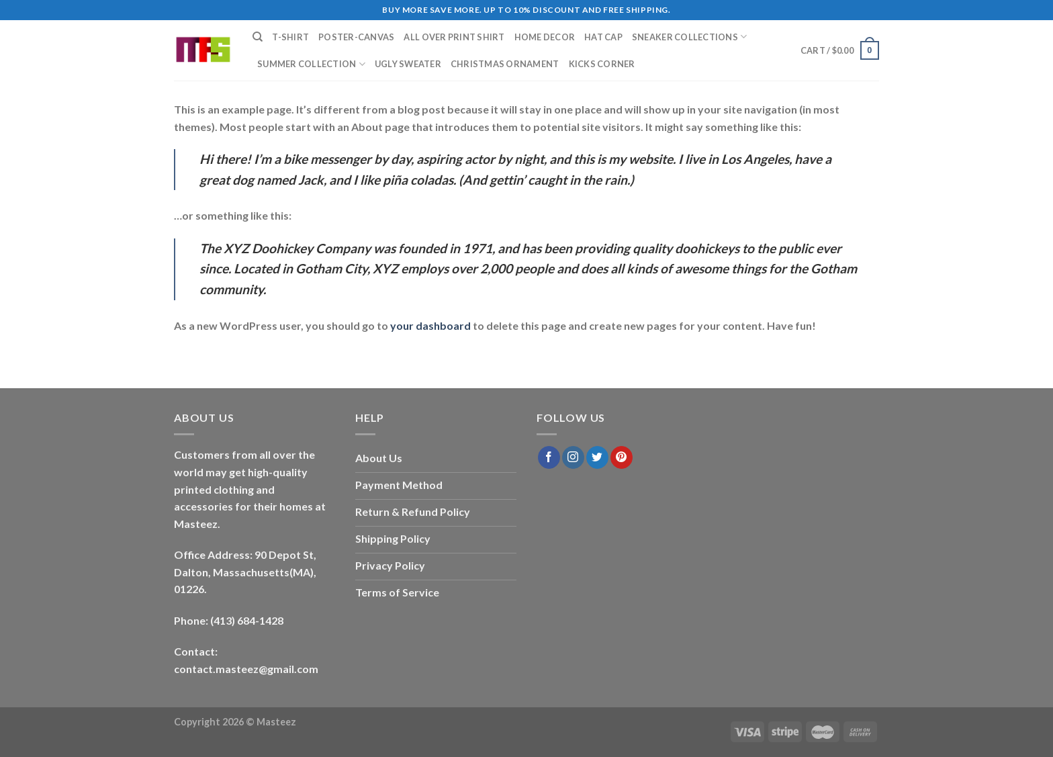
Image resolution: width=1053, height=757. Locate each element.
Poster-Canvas (356, 37)
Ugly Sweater (408, 63)
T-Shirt (290, 37)
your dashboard (430, 325)
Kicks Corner (602, 63)
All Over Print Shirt (454, 37)
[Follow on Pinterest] (621, 457)
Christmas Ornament (505, 63)
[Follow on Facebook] (549, 457)
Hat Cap (603, 37)
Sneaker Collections (689, 36)
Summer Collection (311, 64)
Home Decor (545, 37)
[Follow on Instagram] (573, 457)
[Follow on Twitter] (597, 457)
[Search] (258, 37)
